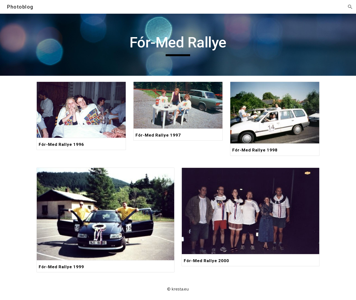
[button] (350, 7)
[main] (178, 44)
